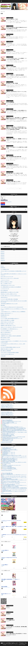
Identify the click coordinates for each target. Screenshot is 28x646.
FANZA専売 (22, 84)
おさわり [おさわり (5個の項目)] (19, 361)
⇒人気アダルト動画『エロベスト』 (7, 406)
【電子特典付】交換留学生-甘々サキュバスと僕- (9, 303)
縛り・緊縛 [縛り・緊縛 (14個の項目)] (15, 376)
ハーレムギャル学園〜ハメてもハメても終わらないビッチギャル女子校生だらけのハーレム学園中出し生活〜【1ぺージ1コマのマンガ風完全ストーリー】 (14, 458)
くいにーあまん (25, 142)
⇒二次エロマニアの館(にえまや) (6, 404)
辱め (13, 38)
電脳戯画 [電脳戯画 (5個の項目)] (15, 378)
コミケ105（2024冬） (22, 20)
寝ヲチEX (17, 96)
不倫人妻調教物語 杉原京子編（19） (12, 164)
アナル (9, 22)
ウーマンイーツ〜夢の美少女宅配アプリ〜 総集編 (9, 468)
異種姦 (17, 38)
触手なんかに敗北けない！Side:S (12, 19)
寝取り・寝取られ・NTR (13, 45)
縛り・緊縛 (24, 167)
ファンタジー (13, 22)
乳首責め (12, 104)
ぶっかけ (21, 38)
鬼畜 (11, 44)
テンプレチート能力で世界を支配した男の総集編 (9, 299)
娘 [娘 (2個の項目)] (1, 372)
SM (12, 53)
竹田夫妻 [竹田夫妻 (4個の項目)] (8, 376)
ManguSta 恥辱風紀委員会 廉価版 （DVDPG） (9, 435)
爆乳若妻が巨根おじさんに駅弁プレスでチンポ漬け (9, 292)
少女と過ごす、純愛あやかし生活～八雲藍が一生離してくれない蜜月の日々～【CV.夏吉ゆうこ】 (13, 528)
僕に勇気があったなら (6, 423)
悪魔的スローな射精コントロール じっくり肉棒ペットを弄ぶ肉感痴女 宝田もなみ (13, 429)
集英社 (2, 580)
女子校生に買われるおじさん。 (6, 334)
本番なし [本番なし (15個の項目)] (14, 374)
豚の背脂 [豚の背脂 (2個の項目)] (23, 376)
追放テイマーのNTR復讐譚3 (11, 66)
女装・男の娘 (13, 160)
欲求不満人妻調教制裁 (10, 102)
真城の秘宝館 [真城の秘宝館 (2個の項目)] (3, 376)
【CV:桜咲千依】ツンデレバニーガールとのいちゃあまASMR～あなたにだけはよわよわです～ (13, 536)
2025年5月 (2, 251)
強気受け (20, 22)
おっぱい (12, 84)
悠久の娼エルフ (13, 85)
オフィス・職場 (12, 142)
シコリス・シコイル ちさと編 (7, 463)
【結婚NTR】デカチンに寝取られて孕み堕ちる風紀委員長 (11, 335)
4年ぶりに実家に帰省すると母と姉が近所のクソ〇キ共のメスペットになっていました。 (14, 274)
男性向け (11, 21)
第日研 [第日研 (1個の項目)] (12, 376)
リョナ (21, 60)
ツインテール (13, 20)
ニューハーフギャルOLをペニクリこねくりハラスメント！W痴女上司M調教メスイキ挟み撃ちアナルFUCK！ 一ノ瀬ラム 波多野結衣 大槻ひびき (14, 432)
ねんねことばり (20, 182)
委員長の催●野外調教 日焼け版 (7, 448)
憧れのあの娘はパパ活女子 (5, 337)
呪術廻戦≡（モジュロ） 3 (5, 579)
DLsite (25, 539)
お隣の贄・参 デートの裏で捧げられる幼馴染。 (9, 460)
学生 (23, 52)
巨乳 (12, 60)
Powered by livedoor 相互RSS (6, 470)
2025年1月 (2, 258)
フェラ (19, 38)
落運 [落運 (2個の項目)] (19, 376)
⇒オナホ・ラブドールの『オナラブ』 (7, 405)
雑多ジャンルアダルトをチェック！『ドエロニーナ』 (14, 643)
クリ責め (12, 103)
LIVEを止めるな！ (9, 42)
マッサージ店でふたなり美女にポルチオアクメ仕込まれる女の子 (12, 307)
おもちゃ (8, 78)
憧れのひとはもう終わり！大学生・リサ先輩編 (9, 461)
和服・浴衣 (9, 160)
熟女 (15, 150)
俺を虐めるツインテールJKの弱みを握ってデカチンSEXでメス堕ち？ (12, 465)
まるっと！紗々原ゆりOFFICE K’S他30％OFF (9, 484)
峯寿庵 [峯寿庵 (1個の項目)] (16, 372)
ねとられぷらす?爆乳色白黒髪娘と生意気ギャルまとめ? (10, 347)
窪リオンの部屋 (10, 168)
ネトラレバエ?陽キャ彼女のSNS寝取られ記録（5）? (10, 318)
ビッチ (14, 175)
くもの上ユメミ (3, 515)
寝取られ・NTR (18, 104)
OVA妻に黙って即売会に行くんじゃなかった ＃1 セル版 (10, 437)
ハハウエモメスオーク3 (5, 288)
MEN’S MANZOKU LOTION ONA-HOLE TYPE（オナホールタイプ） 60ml (12, 438)
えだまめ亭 (22, 53)
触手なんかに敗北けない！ (17, 21)
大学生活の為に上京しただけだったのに (8, 285)
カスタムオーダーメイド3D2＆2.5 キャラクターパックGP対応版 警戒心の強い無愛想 (14, 436)
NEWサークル (19, 76)
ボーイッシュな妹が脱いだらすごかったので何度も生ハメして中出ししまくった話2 (14, 309)
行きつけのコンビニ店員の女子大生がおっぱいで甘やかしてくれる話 (12, 421)
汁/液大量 (22, 45)
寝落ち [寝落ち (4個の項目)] (10, 372)
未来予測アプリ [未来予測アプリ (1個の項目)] (9, 374)
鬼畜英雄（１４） (4, 586)
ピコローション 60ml (5, 433)
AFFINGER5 (23, 644)
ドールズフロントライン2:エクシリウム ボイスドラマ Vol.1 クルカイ (11, 521)
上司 (14, 131)
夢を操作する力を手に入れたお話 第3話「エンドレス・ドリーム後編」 (12, 455)
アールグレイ (3, 529)
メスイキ (12, 182)
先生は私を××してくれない (11, 51)
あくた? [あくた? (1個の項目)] (15, 361)
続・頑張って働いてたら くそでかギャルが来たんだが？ (10, 295)
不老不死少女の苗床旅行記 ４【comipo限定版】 (8, 593)
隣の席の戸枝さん (5, 454)
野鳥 (22, 103)
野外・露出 (7, 151)
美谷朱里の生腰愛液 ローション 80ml (8, 440)
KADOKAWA (3, 594)
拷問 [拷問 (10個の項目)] (4, 374)
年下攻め (8, 142)
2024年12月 (3, 260)
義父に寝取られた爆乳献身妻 (6, 350)
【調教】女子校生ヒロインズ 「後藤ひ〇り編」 (9, 452)
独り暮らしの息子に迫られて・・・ (7, 313)
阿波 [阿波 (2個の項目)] (7, 378)
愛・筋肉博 (22, 44)
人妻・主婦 (8, 104)
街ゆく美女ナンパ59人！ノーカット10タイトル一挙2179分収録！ (11, 483)
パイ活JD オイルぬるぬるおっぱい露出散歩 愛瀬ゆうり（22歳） (11, 481)
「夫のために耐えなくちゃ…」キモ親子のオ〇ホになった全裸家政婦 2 (13, 311)
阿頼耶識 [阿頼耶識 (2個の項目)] (11, 378)
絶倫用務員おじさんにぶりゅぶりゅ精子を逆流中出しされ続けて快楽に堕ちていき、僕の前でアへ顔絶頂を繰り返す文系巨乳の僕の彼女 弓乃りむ (14, 431)
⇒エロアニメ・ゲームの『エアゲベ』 (7, 407)
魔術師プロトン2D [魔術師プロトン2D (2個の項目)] (20, 378)
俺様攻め (18, 142)
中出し (18, 20)
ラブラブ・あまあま (22, 96)
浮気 (17, 103)
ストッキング (23, 130)
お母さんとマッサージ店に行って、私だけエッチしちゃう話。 (11, 327)
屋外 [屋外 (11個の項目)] (13, 372)
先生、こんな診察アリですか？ (6, 283)
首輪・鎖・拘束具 (11, 77)
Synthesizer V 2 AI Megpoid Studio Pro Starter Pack (9, 559)
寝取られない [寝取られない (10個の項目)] (5, 372)
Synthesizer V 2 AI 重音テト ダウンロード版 (7, 544)
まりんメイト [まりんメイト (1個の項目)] (10, 363)
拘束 (10, 22)
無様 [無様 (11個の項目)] (17, 374)
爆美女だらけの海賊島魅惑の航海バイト (8, 420)
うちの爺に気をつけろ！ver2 (6, 451)
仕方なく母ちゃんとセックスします (7, 276)
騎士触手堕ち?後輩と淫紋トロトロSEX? (13, 181)
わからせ (8, 131)
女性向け (16, 141)
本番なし (18, 77)
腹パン (17, 53)
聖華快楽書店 (18, 121)
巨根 (13, 141)
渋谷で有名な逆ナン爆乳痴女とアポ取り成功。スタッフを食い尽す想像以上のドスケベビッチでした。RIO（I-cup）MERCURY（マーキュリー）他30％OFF (14, 485)
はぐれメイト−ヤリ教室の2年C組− (7, 466)
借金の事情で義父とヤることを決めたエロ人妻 (14, 173)
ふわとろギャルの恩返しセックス (6, 330)
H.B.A (19, 85)
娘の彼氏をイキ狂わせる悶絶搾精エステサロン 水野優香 (10, 479)
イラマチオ (19, 45)
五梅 (14, 38)
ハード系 (16, 44)
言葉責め (18, 141)
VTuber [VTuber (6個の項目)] (11, 361)
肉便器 (25, 45)
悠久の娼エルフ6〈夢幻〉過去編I (12, 83)
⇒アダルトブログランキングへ (6, 201)
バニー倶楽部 (4, 464)
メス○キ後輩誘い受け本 (5, 269)
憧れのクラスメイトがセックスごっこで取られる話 (9, 278)
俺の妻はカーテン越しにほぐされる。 (7, 323)
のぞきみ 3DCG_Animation (6, 450)
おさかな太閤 (23, 77)
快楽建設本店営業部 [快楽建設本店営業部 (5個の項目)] (21, 372)
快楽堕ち (11, 70)
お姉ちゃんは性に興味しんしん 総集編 (7, 320)
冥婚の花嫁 (8, 35)
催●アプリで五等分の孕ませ (5, 332)
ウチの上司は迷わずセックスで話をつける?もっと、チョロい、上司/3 (13, 343)
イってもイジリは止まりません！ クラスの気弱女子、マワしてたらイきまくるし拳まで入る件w (14, 341)
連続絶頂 (17, 22)
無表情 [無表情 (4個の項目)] (21, 374)
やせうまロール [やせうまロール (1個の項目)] (20, 363)
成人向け (22, 21)
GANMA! (2, 587)
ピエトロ (20, 150)
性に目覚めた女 (3, 345)
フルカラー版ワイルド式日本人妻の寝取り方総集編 (9, 352)
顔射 (18, 52)
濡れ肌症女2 (3, 267)
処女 (20, 130)
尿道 (14, 95)
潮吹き (11, 78)
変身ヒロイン (11, 121)
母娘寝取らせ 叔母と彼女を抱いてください (8, 325)
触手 (15, 20)
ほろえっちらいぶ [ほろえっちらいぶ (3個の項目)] (3, 363)
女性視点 (24, 76)
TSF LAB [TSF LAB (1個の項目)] (7, 361)
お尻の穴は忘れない (4, 297)
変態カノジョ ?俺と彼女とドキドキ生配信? (8, 422)
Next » (20, 188)
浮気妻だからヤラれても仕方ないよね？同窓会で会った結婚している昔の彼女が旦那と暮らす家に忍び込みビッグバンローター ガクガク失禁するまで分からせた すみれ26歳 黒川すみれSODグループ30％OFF (14, 488)
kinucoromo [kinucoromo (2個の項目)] (3, 361)
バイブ (9, 21)
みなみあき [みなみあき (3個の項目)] (14, 363)
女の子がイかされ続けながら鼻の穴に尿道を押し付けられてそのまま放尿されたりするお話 (14, 301)
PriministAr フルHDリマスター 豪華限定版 (8, 434)
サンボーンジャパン (4, 522)
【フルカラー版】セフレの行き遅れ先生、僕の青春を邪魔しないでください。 (13, 272)
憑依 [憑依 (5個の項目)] (2, 374)
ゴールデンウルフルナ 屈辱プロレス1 (7, 354)
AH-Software (3, 545)
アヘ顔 (23, 70)
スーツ (18, 130)
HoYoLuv (4, 424)
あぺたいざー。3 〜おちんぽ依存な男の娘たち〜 (9, 467)
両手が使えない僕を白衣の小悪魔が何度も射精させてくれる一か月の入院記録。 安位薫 (14, 428)
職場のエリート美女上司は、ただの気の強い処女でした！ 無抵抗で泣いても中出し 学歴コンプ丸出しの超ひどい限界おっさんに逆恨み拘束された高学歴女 (16, 128)
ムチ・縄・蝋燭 (11, 167)
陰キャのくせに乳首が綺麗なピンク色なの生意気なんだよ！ (16, 110)
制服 (25, 44)
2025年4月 (2, 253)
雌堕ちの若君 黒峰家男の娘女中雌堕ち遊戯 (13, 156)
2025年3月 (2, 255)
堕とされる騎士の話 (4, 290)
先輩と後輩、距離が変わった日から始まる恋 (8, 447)
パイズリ (16, 149)
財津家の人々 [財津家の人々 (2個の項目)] (3, 378)
